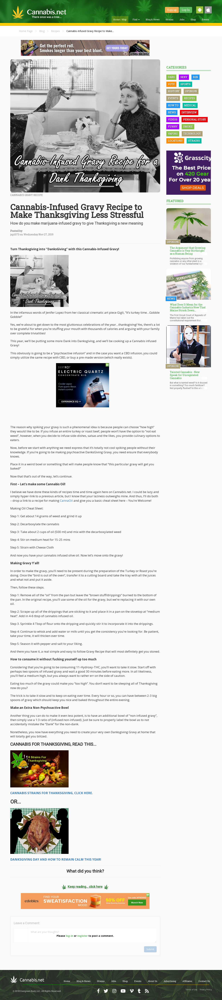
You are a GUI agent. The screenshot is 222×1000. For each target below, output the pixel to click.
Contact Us (204, 981)
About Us (152, 981)
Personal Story (194, 119)
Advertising (170, 981)
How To (173, 105)
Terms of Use (191, 989)
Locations (175, 140)
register (82, 935)
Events (205, 19)
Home (67, 981)
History (174, 91)
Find (136, 19)
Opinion (191, 91)
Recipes (55, 31)
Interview (189, 112)
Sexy (183, 77)
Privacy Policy (206, 989)
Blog (42, 31)
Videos (172, 119)
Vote (171, 84)
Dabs (171, 77)
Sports (185, 84)
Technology (192, 133)
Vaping (173, 133)
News (172, 112)
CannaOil (66, 500)
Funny (173, 126)
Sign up (172, 9)
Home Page (26, 31)
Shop (193, 19)
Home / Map (120, 19)
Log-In (186, 9)
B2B (195, 77)
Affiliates (187, 981)
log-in (69, 935)
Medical (190, 105)
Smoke (188, 126)
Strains (169, 19)
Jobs (182, 19)
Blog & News (153, 19)
